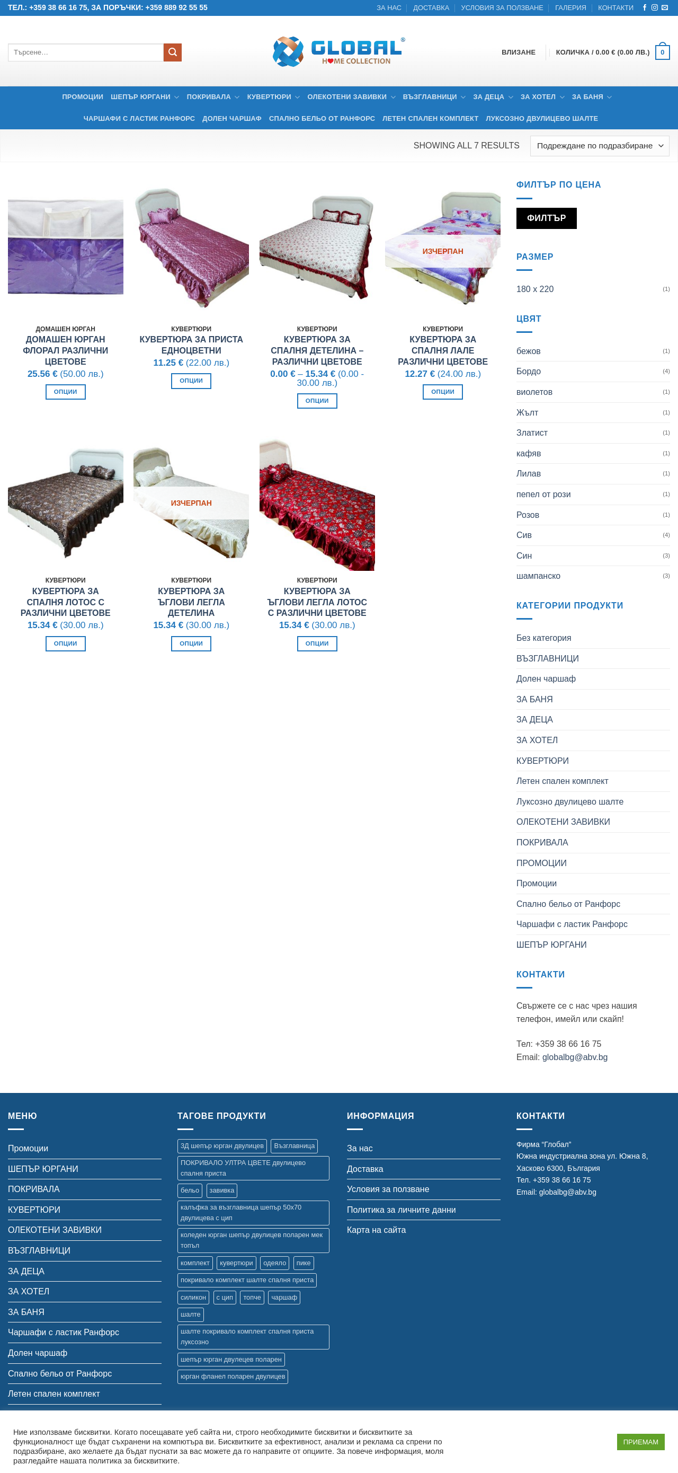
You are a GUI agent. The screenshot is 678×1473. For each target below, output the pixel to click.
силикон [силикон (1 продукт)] (193, 1297)
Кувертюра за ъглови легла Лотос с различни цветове (317, 602)
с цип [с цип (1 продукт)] (225, 1297)
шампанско (538, 575)
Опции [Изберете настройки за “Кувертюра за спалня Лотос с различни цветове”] (65, 643)
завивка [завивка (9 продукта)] (222, 1190)
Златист (532, 432)
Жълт (527, 412)
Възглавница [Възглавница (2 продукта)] (294, 1146)
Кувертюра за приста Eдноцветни (191, 345)
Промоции (82, 97)
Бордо (528, 371)
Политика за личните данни (401, 1209)
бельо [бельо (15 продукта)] (190, 1190)
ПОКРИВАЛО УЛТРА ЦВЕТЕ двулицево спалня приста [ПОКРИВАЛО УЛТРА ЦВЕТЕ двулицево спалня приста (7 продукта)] (243, 1168)
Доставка (431, 8)
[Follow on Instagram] (655, 8)
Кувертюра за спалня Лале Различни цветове (443, 350)
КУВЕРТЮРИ (273, 97)
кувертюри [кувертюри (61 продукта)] (236, 1263)
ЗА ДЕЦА (493, 97)
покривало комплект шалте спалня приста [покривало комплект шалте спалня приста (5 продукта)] (247, 1280)
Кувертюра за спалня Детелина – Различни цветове (317, 350)
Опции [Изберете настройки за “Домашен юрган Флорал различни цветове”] (65, 392)
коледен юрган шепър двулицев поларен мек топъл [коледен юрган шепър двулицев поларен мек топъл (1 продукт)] (252, 1240)
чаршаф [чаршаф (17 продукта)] (284, 1297)
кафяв (528, 453)
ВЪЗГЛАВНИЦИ (434, 97)
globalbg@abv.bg (575, 1057)
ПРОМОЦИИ (541, 863)
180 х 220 (535, 289)
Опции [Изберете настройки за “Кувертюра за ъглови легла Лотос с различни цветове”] (317, 643)
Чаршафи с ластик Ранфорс (139, 118)
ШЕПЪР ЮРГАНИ (145, 97)
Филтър (546, 218)
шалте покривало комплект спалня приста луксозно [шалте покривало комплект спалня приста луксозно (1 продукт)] (247, 1336)
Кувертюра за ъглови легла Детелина (191, 602)
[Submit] (173, 52)
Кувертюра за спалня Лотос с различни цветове (66, 602)
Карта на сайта (376, 1229)
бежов (528, 351)
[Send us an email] (665, 8)
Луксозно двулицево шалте (542, 118)
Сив (524, 535)
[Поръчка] (600, 146)
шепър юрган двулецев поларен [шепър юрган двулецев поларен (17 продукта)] (231, 1359)
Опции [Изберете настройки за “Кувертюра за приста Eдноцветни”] (191, 380)
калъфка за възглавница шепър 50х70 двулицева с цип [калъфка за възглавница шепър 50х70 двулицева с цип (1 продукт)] (241, 1212)
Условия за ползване (502, 8)
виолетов (534, 391)
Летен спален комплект (430, 118)
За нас (389, 8)
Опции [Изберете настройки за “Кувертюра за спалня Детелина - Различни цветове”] (317, 401)
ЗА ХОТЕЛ (543, 97)
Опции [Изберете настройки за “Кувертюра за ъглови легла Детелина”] (191, 643)
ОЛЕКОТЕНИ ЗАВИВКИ (352, 97)
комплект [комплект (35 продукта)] (195, 1263)
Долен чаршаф (232, 118)
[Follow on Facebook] (644, 8)
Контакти (616, 8)
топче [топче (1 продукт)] (252, 1297)
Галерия (570, 8)
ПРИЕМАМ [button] (640, 1442)
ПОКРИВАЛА (213, 97)
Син (524, 555)
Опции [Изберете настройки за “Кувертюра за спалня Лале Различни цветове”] (442, 392)
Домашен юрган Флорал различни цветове (65, 350)
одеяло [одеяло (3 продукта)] (274, 1263)
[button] (613, 53)
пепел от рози (543, 494)
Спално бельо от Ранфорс (322, 118)
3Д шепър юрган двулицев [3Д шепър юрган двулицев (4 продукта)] (222, 1146)
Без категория (544, 637)
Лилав (528, 473)
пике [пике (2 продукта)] (304, 1263)
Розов (527, 514)
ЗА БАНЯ (592, 97)
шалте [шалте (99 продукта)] (191, 1314)
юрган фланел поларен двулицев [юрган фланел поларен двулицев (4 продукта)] (233, 1376)
